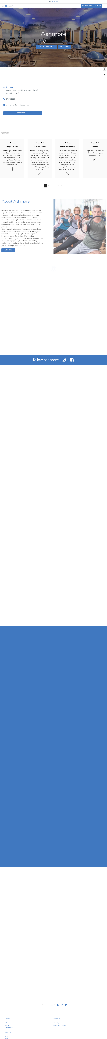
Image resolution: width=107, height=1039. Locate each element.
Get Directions (22, 113)
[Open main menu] (104, 5)
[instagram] (64, 361)
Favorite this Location (53, 41)
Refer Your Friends (60, 1025)
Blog (6, 1037)
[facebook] (72, 361)
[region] (53, 101)
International (9, 1028)
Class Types (57, 1023)
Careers (7, 1025)
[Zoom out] (104, 71)
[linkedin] (66, 1005)
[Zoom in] (104, 69)
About (7, 1023)
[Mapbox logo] (5, 133)
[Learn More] (8, 252)
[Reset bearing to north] (104, 74)
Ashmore (55, 2)
